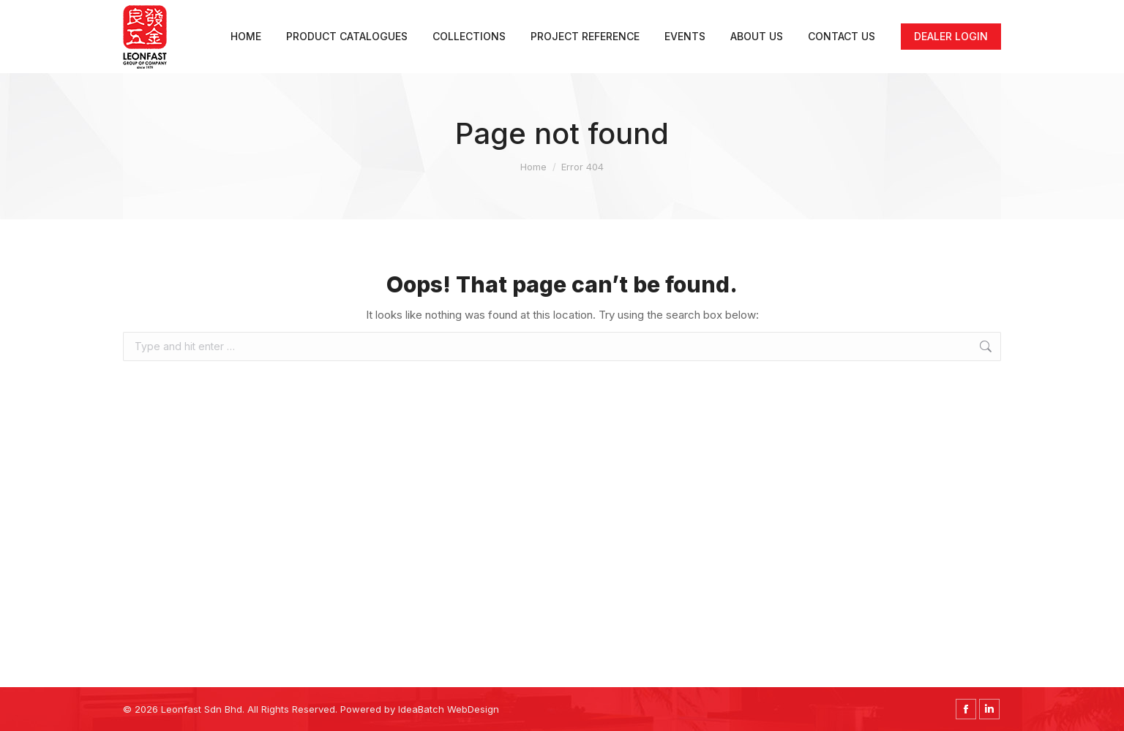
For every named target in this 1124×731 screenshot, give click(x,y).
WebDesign (473, 709)
